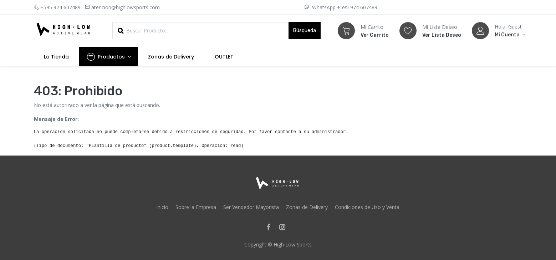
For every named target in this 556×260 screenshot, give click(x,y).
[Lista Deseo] (408, 30)
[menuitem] (57, 56)
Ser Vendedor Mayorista (251, 207)
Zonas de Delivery (307, 207)
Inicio (162, 207)
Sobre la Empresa (195, 207)
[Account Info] (508, 35)
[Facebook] (270, 227)
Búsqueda (304, 30)
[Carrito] (346, 30)
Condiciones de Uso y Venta (367, 207)
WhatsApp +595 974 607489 (344, 7)
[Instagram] (284, 227)
